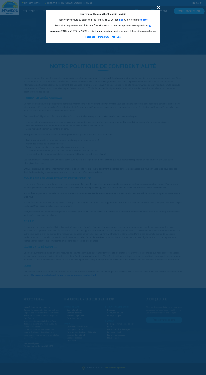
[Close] (158, 7)
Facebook (90, 37)
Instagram (103, 37)
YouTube (116, 37)
